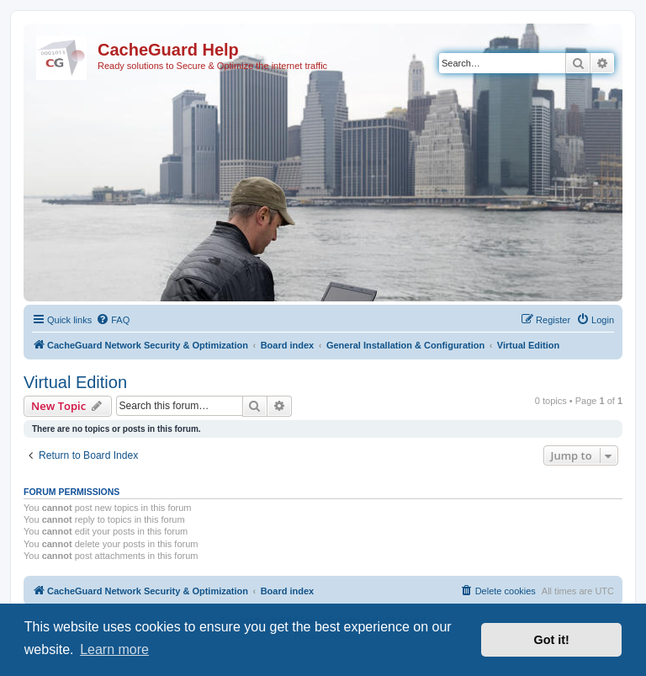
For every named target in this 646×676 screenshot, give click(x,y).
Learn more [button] (114, 649)
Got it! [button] (551, 640)
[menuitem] (113, 320)
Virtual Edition (75, 382)
